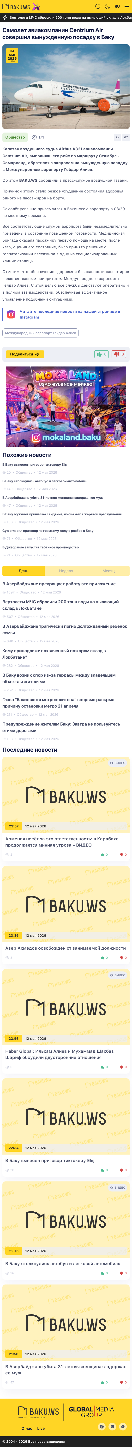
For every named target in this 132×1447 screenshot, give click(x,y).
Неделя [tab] (66, 571)
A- (117, 137)
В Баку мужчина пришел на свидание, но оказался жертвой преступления (62, 514)
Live (41, 1428)
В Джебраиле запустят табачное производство (40, 547)
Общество (15, 137)
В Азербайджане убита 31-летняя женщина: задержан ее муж (52, 498)
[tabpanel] (66, 661)
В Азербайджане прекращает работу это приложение (59, 583)
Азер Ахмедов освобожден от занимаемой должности (65, 948)
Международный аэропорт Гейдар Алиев (40, 333)
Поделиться (25, 354)
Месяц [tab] (108, 571)
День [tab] (23, 571)
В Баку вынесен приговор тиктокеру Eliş (34, 464)
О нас (26, 1428)
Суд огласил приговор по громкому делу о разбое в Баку (48, 531)
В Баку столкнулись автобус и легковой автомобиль (44, 481)
